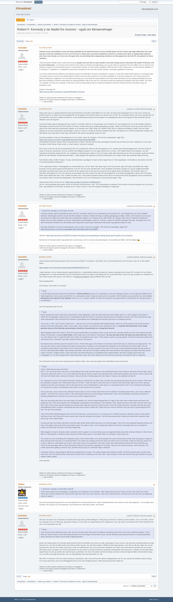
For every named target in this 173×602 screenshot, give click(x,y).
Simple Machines (31, 599)
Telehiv (21, 484)
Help (150, 599)
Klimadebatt (23, 8)
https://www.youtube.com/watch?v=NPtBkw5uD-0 (83, 182)
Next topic (152, 35)
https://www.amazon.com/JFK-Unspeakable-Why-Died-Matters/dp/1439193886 (67, 140)
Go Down (20, 41)
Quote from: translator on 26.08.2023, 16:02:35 (58, 489)
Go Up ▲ (156, 599)
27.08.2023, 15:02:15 (45, 515)
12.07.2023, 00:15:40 (45, 206)
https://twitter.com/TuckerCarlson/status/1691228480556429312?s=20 (64, 268)
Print (154, 41)
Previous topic (140, 35)
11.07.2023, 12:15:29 (45, 47)
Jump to (125, 586)
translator (22, 48)
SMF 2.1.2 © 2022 (19, 599)
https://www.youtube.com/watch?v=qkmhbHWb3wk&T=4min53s (62, 92)
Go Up (19, 576)
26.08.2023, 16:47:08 (45, 484)
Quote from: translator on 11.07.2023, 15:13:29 (58, 211)
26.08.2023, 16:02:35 (45, 257)
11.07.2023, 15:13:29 (45, 109)
